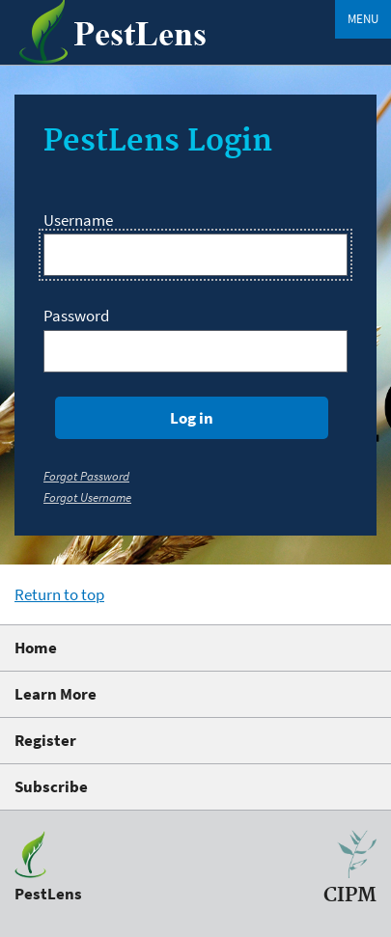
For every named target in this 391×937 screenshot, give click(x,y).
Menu (363, 19)
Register (45, 740)
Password (76, 315)
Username (78, 220)
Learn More (55, 693)
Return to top (59, 594)
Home (35, 647)
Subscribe (51, 786)
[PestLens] (135, 58)
